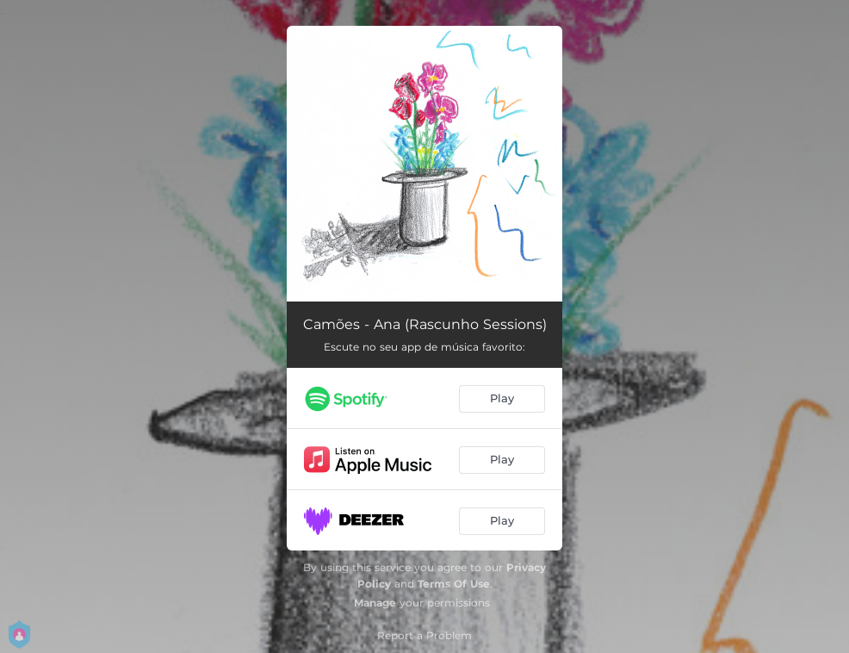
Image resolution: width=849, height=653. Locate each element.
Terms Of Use (454, 583)
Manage (375, 602)
